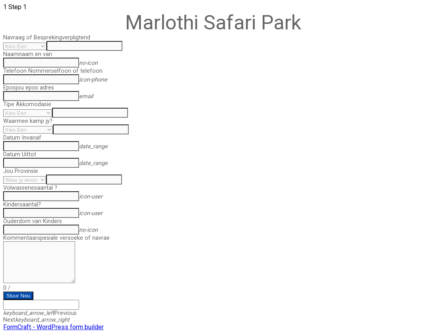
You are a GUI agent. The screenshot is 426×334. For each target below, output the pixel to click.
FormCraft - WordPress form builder (53, 327)
